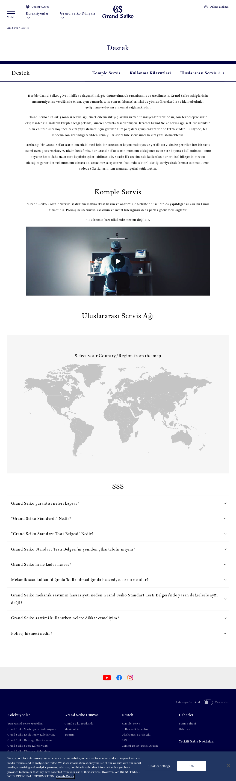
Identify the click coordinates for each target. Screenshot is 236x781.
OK (191, 766)
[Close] (229, 766)
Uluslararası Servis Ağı (202, 72)
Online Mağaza (216, 7)
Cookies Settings (159, 766)
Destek (127, 715)
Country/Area (37, 7)
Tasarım (69, 734)
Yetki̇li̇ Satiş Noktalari (196, 741)
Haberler (186, 715)
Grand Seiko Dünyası (77, 15)
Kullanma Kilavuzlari (150, 72)
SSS (124, 740)
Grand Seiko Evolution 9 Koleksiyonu (31, 734)
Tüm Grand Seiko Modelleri (25, 723)
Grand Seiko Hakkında (79, 723)
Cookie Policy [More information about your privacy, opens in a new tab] (65, 776)
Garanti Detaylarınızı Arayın (140, 746)
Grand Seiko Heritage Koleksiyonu (29, 740)
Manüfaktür (72, 729)
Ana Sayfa (12, 27)
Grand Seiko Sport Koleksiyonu (27, 746)
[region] (118, 766)
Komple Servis (106, 72)
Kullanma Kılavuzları (135, 729)
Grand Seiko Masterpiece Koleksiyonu (31, 729)
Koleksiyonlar (37, 15)
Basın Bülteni (187, 723)
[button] (218, 72)
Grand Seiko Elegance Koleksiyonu (29, 751)
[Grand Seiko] (117, 11)
